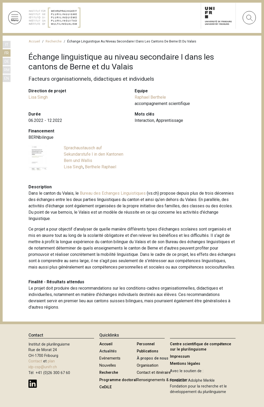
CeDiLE (105, 387)
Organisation (147, 365)
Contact (35, 361)
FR (6, 53)
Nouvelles (107, 365)
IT (6, 44)
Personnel (146, 344)
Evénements (109, 358)
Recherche (54, 41)
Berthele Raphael (100, 166)
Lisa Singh (38, 97)
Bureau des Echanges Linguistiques (113, 193)
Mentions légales (185, 363)
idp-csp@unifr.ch (42, 367)
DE (6, 61)
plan (51, 361)
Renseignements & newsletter (162, 380)
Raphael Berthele (150, 97)
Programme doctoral (118, 380)
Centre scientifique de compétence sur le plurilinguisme (200, 347)
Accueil (34, 41)
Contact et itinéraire (154, 372)
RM (6, 70)
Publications (147, 351)
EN (6, 78)
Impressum (180, 356)
